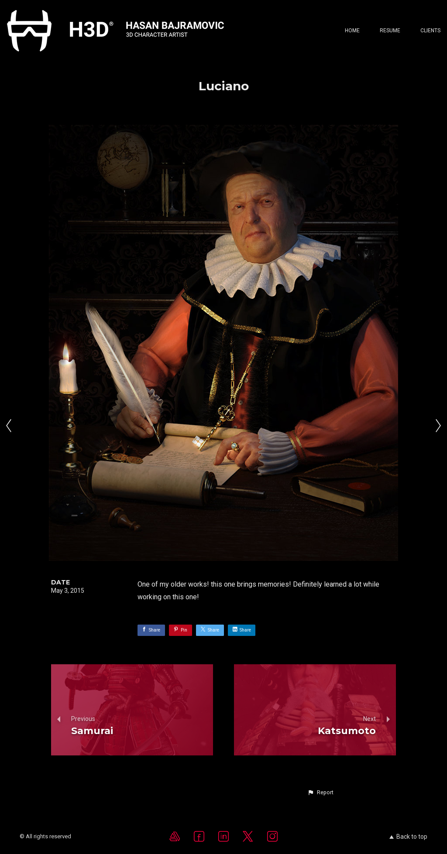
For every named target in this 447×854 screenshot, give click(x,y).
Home (352, 30)
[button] (320, 792)
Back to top (408, 836)
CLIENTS (430, 30)
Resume (390, 30)
